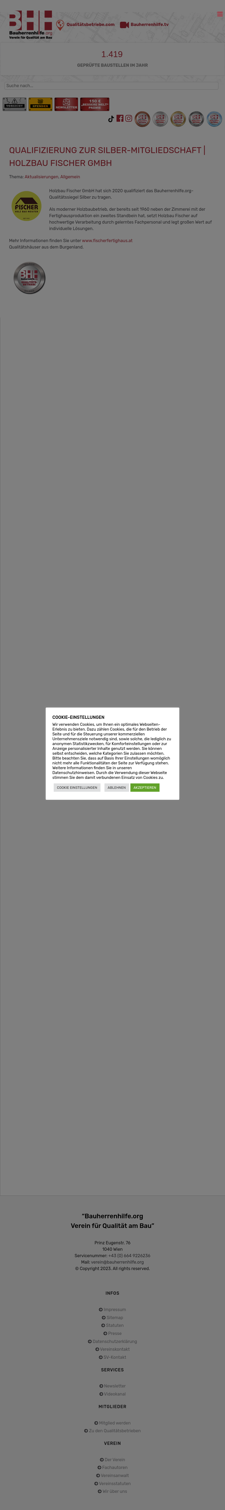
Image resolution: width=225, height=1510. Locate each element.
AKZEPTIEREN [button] (145, 788)
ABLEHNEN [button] (117, 788)
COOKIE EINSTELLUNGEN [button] (77, 788)
